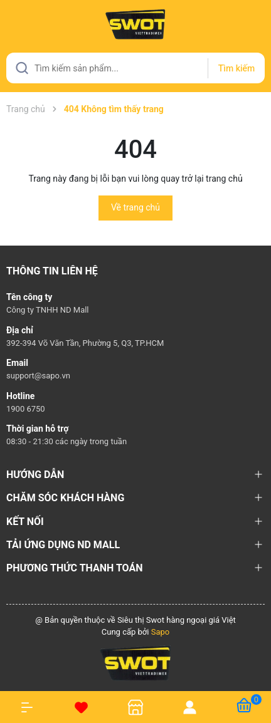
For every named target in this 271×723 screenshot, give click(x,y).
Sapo (160, 632)
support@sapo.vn (38, 375)
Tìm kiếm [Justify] (236, 68)
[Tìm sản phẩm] (135, 68)
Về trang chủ (135, 207)
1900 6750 (25, 409)
